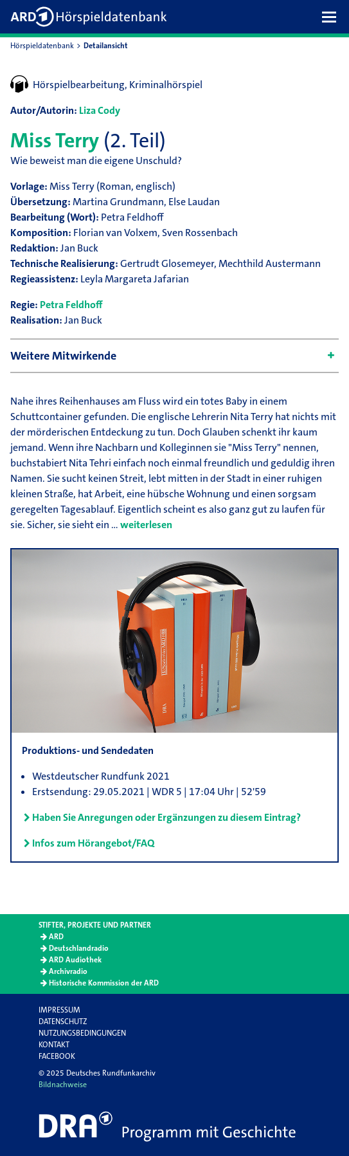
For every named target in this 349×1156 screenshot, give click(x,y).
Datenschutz (63, 1021)
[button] (332, 16)
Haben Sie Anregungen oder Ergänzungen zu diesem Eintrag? (166, 817)
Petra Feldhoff (71, 304)
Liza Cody (99, 110)
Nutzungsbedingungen (82, 1033)
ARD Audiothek (75, 960)
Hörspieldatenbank (42, 46)
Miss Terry (54, 140)
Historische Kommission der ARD (104, 983)
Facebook (57, 1056)
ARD (56, 936)
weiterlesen (146, 524)
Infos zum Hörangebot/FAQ (93, 843)
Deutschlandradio (79, 948)
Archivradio (68, 971)
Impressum (59, 1010)
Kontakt (54, 1045)
